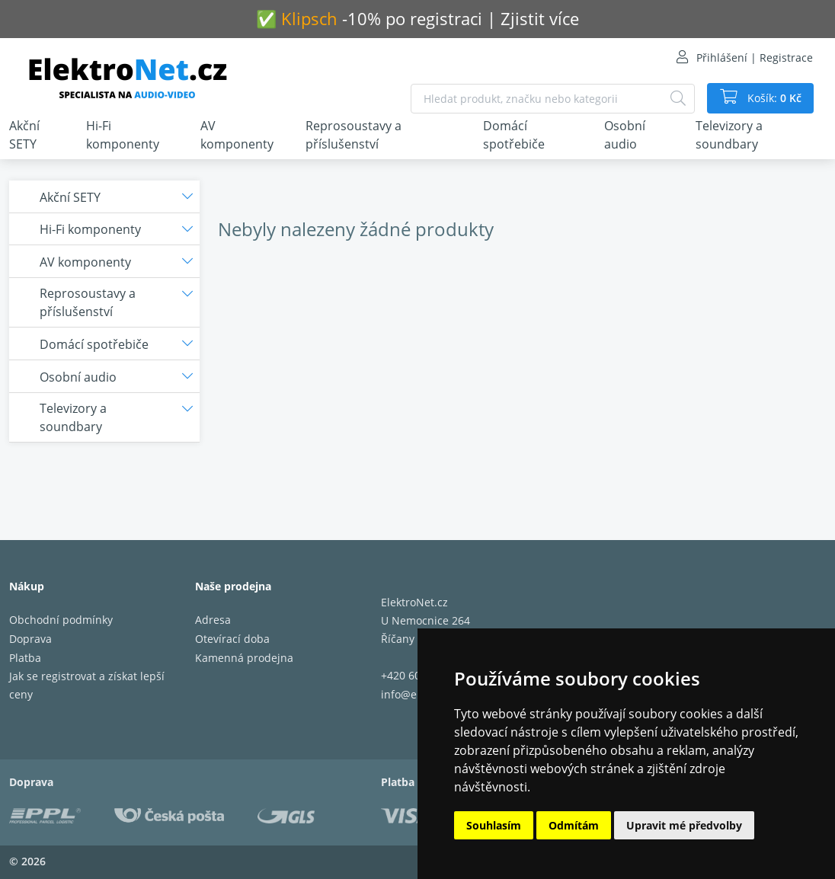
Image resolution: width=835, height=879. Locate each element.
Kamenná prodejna (244, 657)
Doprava (30, 638)
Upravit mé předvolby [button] (684, 825)
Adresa (213, 619)
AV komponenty (237, 134)
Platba (25, 657)
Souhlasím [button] (493, 825)
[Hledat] (678, 98)
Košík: (772, 98)
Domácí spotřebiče (514, 134)
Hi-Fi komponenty (122, 134)
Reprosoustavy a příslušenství (354, 134)
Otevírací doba (232, 638)
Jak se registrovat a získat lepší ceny (87, 685)
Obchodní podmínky (61, 619)
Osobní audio (624, 134)
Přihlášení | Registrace (754, 57)
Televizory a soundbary (729, 134)
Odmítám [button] (574, 825)
